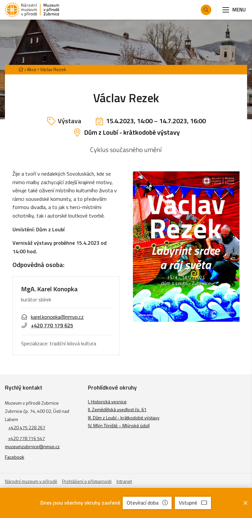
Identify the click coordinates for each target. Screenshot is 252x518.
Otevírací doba (147, 503)
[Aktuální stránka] (51, 69)
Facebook (14, 456)
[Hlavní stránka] (20, 69)
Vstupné (193, 503)
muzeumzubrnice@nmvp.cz (32, 446)
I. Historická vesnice (107, 401)
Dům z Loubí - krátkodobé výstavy (132, 132)
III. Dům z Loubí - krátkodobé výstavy (123, 417)
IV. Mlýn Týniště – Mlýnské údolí (119, 425)
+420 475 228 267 (26, 427)
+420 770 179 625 (47, 325)
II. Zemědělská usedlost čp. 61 (117, 409)
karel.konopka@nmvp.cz (52, 317)
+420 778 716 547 (26, 438)
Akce (31, 69)
